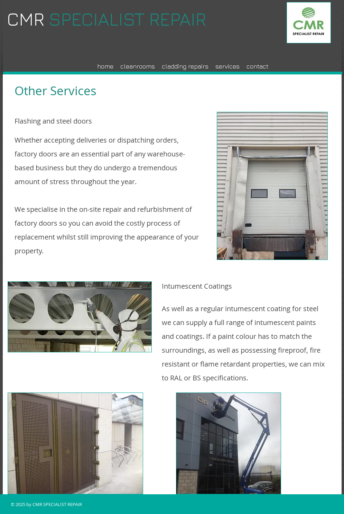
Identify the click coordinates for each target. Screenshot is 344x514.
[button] (227, 66)
